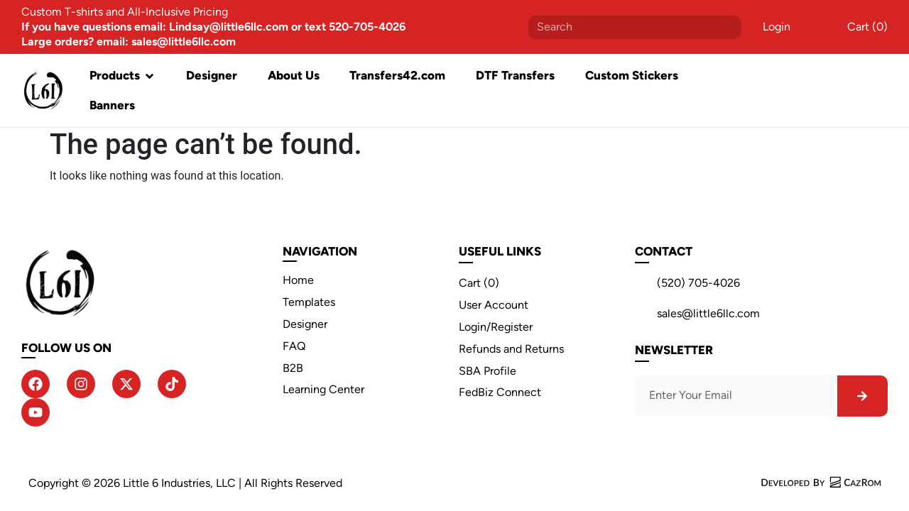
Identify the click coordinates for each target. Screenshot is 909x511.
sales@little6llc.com (708, 313)
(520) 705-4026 (698, 283)
